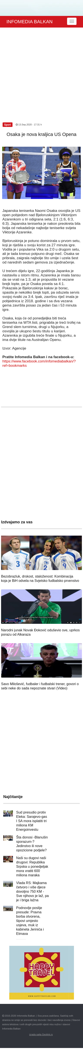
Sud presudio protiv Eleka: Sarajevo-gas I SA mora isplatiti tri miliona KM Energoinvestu (31, 821)
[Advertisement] (40, 70)
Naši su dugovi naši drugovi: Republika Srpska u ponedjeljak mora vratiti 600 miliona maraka (32, 866)
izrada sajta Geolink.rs (41, 1034)
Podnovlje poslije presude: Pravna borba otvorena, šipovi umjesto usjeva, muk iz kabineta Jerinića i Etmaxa (30, 920)
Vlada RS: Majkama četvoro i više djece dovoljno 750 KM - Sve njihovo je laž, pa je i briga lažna (32, 891)
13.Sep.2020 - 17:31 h (29, 124)
